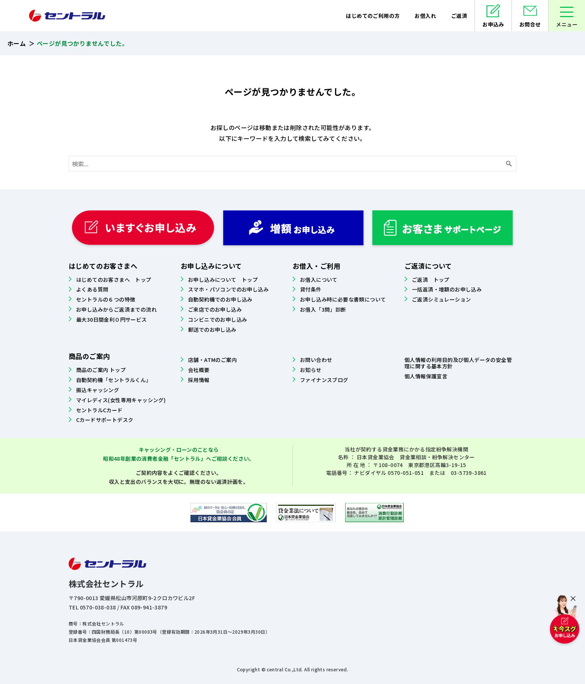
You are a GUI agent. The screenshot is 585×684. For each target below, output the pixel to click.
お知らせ (311, 369)
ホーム (16, 43)
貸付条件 (311, 289)
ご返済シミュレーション (441, 299)
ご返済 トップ (431, 279)
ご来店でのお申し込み (215, 309)
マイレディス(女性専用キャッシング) (121, 400)
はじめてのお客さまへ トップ (113, 279)
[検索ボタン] (508, 163)
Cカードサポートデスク (104, 419)
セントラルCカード (99, 410)
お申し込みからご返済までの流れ (116, 309)
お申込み (493, 24)
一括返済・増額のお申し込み (447, 289)
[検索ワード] (292, 163)
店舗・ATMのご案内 (212, 359)
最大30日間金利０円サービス (111, 319)
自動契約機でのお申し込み (220, 299)
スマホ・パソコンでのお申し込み (228, 289)
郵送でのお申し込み (212, 329)
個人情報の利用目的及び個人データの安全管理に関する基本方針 (458, 363)
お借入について (319, 279)
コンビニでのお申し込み (217, 319)
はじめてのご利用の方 (373, 15)
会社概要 (199, 369)
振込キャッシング (97, 390)
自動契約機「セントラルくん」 (113, 380)
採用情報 (199, 380)
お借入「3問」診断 (323, 309)
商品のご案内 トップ (101, 369)
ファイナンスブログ (324, 380)
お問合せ (530, 24)
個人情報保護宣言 (425, 376)
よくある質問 (92, 289)
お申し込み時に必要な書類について (343, 299)
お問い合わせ (316, 359)
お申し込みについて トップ (223, 279)
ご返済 (459, 15)
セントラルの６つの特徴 (105, 299)
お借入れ (425, 15)
